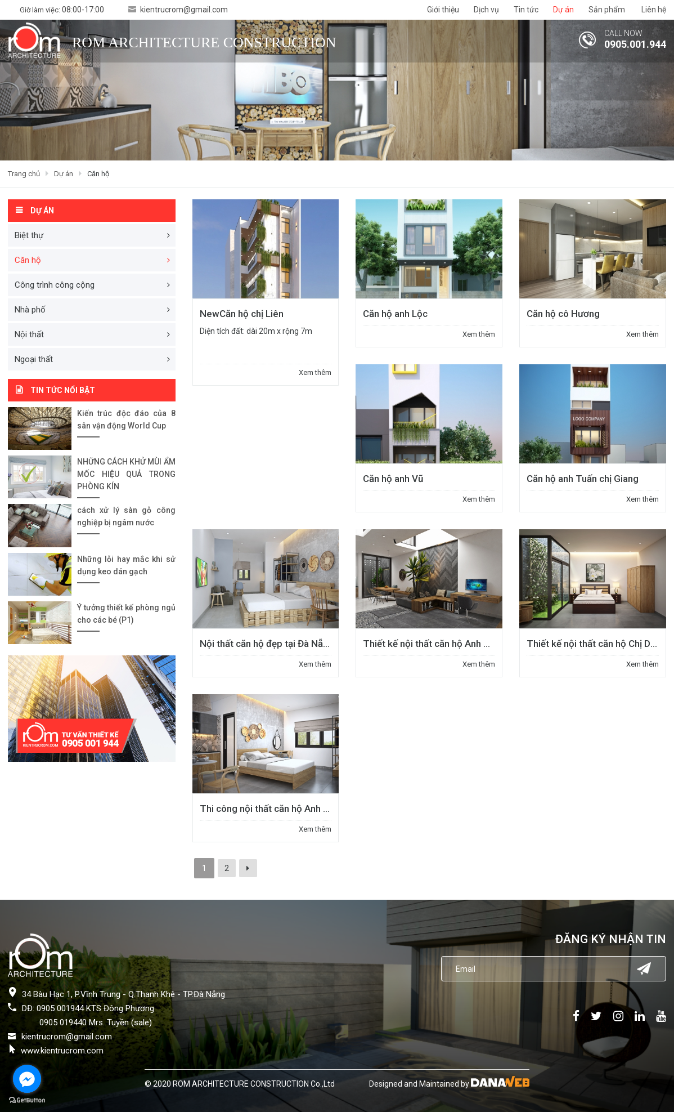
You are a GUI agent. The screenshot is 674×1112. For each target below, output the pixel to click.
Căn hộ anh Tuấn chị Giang (583, 478)
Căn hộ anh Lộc (395, 313)
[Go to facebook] (27, 1079)
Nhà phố (30, 310)
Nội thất (29, 334)
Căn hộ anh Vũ (393, 478)
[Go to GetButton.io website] (27, 1100)
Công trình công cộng (55, 285)
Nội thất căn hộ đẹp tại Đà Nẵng (267, 643)
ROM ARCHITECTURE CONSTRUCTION (204, 42)
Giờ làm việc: (62, 10)
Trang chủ (24, 173)
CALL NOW (623, 33)
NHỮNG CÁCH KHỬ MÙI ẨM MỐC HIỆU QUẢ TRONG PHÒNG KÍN (126, 474)
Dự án (63, 173)
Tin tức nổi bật (62, 390)
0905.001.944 (635, 44)
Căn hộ (98, 173)
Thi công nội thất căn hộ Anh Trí (267, 808)
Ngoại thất (34, 359)
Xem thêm (315, 372)
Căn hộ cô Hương (563, 313)
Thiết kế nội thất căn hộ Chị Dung (596, 643)
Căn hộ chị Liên (242, 313)
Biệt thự (29, 235)
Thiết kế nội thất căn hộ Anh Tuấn (434, 643)
